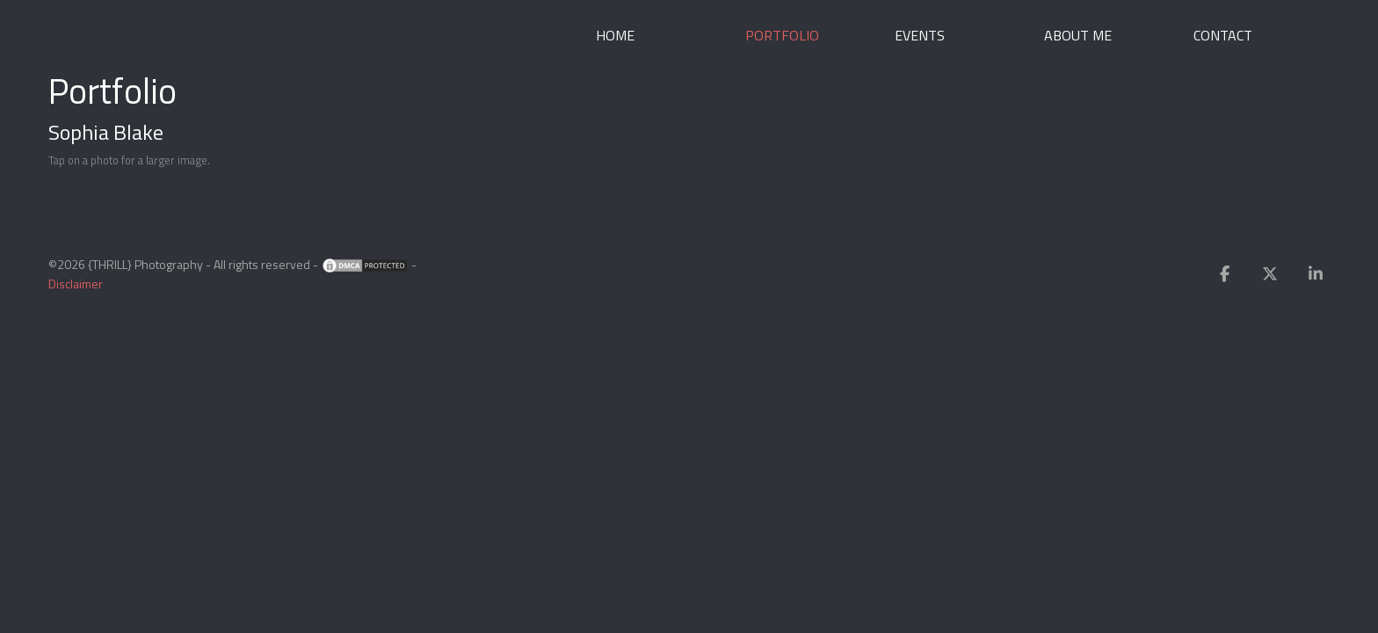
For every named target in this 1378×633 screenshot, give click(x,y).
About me (1078, 35)
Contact (1222, 35)
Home (615, 35)
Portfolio (782, 35)
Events (920, 35)
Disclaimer (75, 283)
